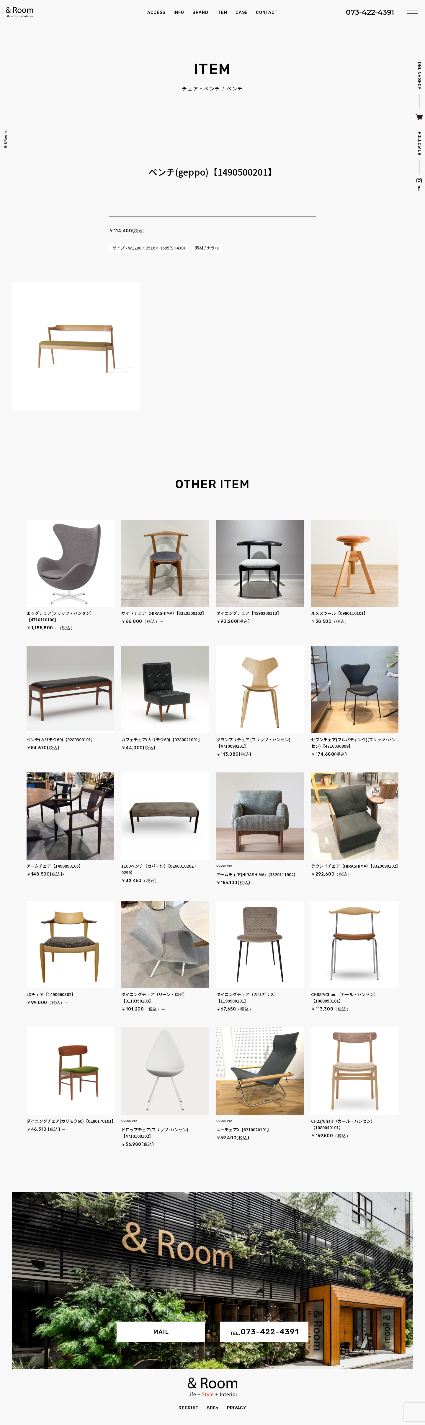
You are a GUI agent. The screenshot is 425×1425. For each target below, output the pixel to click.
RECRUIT (189, 1408)
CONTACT (267, 12)
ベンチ (235, 88)
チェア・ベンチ (201, 88)
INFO (179, 12)
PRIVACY (236, 1408)
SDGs (213, 1408)
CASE (242, 12)
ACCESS (156, 12)
